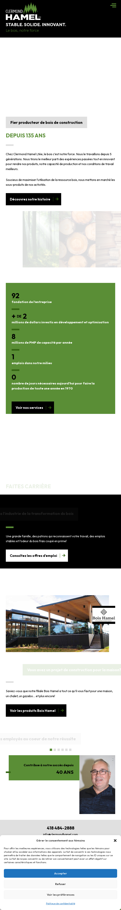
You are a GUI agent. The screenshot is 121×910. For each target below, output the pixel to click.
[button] (115, 840)
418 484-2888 (60, 828)
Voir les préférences (60, 894)
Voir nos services (29, 407)
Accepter (60, 873)
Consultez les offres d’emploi (33, 555)
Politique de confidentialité (60, 903)
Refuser (60, 884)
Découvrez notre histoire (30, 199)
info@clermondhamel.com (60, 834)
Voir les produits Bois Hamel (33, 710)
